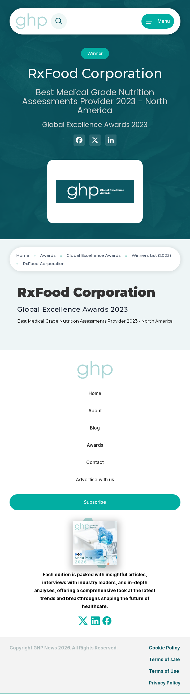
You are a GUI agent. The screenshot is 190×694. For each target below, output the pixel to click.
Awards (48, 255)
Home (22, 255)
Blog (95, 428)
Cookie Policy (164, 647)
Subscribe (95, 502)
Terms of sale (164, 659)
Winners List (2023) (151, 255)
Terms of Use (164, 671)
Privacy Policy (164, 683)
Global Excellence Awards (94, 255)
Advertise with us (95, 479)
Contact (95, 462)
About (95, 410)
